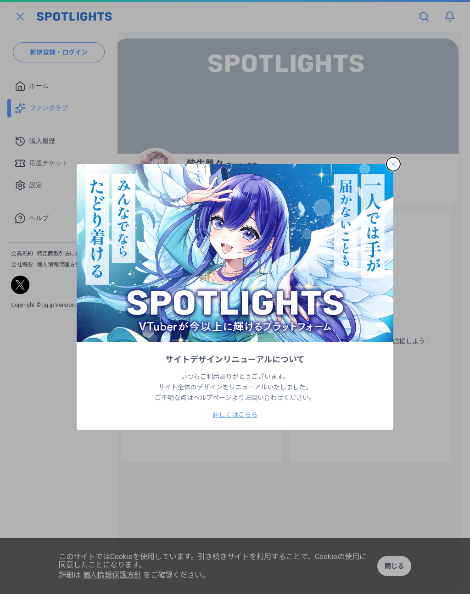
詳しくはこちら (235, 414)
